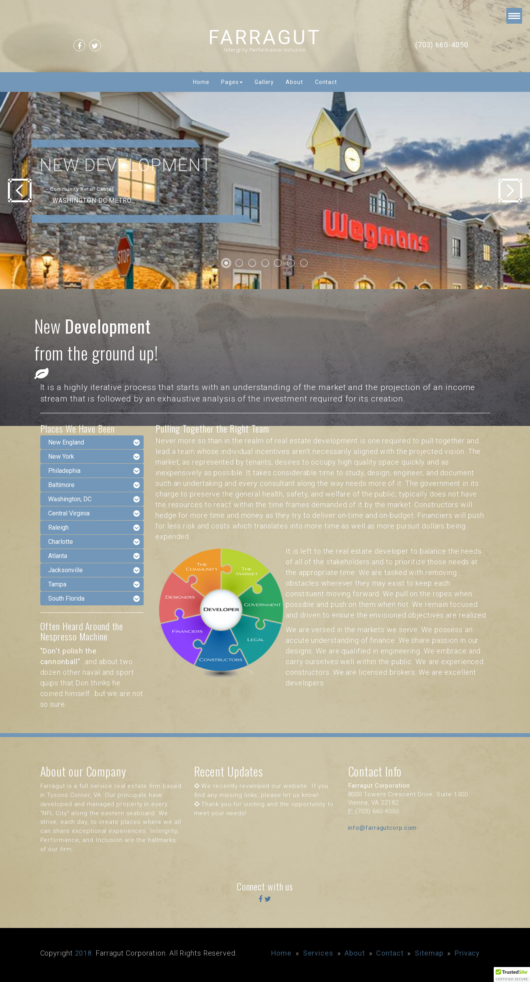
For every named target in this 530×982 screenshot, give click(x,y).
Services (318, 953)
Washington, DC (70, 499)
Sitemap (429, 953)
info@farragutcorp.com (382, 827)
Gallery (264, 82)
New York (61, 456)
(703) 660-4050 (441, 45)
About (294, 82)
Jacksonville (65, 570)
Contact (326, 82)
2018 (83, 953)
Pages (232, 82)
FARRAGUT (264, 37)
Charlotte (60, 541)
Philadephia (64, 470)
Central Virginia (69, 513)
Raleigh (58, 527)
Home (201, 82)
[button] (512, 974)
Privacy (467, 953)
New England (66, 442)
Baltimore (61, 485)
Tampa (57, 584)
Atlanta (57, 556)
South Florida (66, 598)
